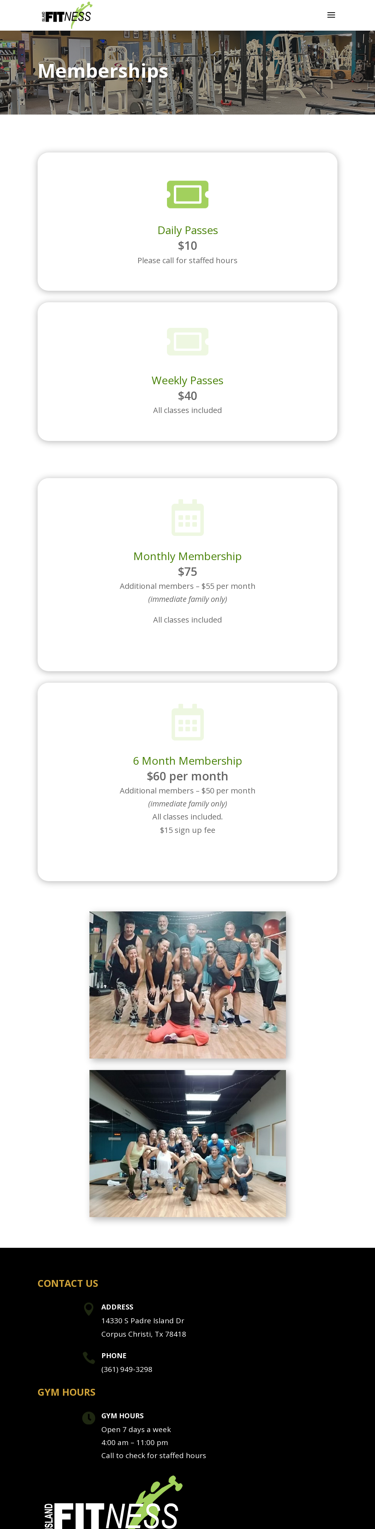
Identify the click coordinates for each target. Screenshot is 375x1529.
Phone (114, 1355)
